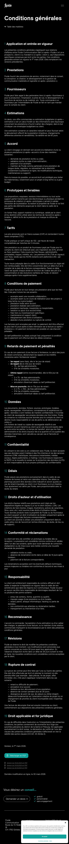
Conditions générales (43, 841)
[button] (65, 822)
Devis (50, 841)
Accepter (44, 836)
